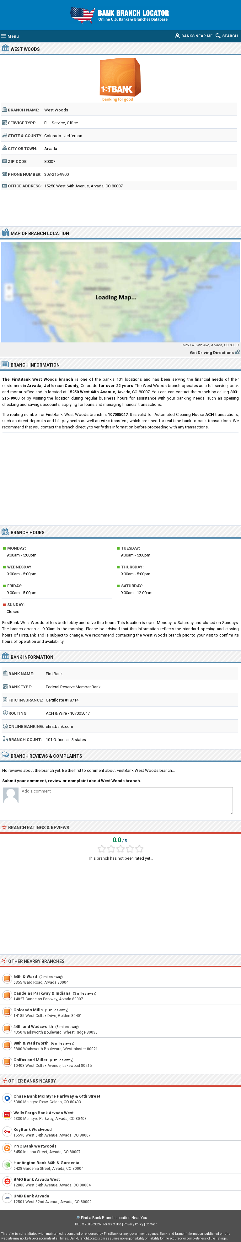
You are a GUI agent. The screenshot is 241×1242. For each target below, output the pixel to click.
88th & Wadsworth (31, 1043)
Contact (151, 1224)
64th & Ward (25, 976)
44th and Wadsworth (33, 1026)
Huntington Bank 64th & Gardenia (46, 1162)
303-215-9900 (56, 174)
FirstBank (54, 673)
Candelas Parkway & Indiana (42, 993)
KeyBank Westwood (32, 1129)
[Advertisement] (121, 209)
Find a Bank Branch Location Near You (114, 1218)
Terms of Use (112, 1224)
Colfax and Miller (30, 1059)
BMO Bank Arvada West (36, 1179)
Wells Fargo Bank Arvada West (43, 1112)
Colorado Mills (28, 1010)
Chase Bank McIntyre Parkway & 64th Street (56, 1096)
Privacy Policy (133, 1224)
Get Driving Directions (212, 352)
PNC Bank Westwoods (34, 1146)
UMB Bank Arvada (31, 1196)
